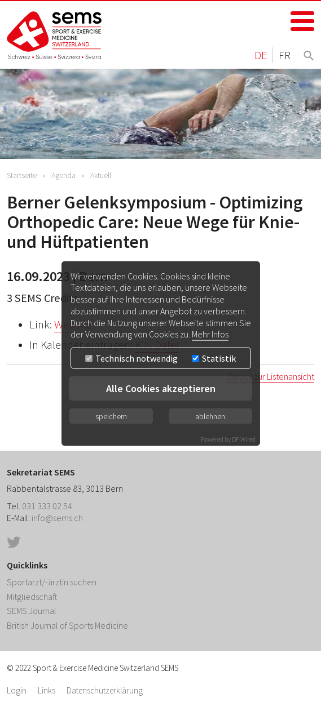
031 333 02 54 (47, 506)
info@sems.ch (57, 517)
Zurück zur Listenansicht (270, 376)
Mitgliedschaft (32, 596)
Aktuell (100, 175)
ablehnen (210, 416)
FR (285, 55)
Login (17, 690)
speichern (111, 416)
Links (46, 690)
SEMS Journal (31, 610)
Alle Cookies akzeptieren (161, 388)
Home (55, 35)
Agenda (63, 175)
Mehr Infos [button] (210, 334)
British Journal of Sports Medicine (67, 625)
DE (260, 55)
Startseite (22, 175)
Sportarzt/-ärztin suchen (51, 582)
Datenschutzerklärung (105, 690)
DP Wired (244, 439)
